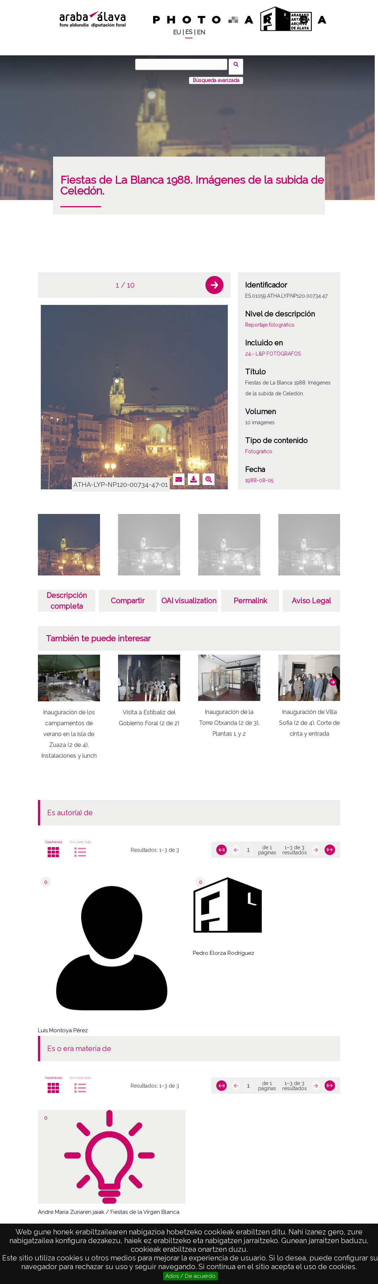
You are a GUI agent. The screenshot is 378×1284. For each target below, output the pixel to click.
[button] (214, 280)
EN (201, 32)
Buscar (238, 64)
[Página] (248, 845)
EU (177, 32)
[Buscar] (184, 64)
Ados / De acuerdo (190, 1276)
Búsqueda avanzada (216, 75)
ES (188, 32)
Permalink (250, 596)
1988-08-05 (259, 476)
